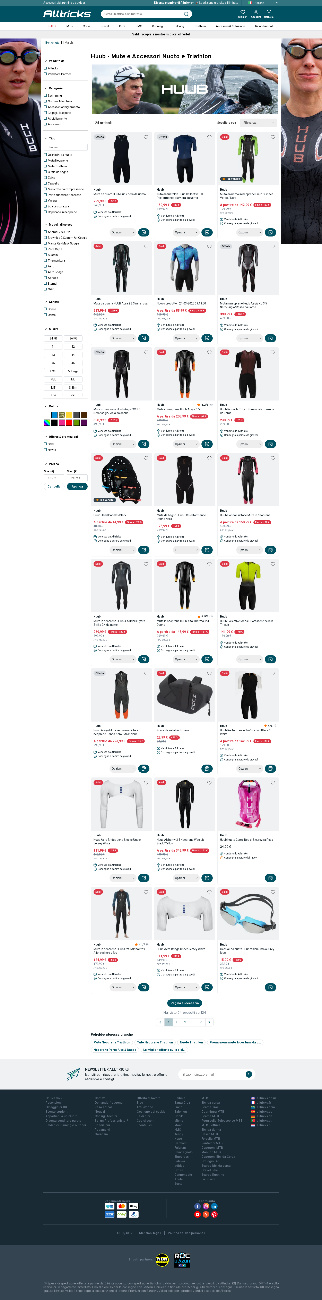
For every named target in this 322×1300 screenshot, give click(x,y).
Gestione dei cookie (151, 1111)
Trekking (178, 26)
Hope (178, 1138)
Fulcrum (180, 1147)
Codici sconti (146, 1120)
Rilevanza (258, 122)
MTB (70, 26)
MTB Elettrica (210, 1125)
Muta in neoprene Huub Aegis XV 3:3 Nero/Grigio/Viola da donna (117, 411)
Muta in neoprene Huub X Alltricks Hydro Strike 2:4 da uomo (119, 622)
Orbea (178, 1170)
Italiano (262, 3)
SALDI (52, 26)
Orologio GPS (210, 1161)
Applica (77, 486)
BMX (139, 26)
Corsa (86, 26)
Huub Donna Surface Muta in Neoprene (245, 515)
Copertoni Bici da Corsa (218, 1156)
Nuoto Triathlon (191, 1042)
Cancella (54, 486)
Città (122, 26)
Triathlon (200, 26)
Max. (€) (72, 471)
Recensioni (54, 1102)
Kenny (178, 1134)
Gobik (178, 1116)
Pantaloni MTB (212, 1143)
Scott (178, 1183)
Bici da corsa (210, 1102)
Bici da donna (211, 1129)
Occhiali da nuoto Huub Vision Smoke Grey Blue (247, 950)
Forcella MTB (210, 1138)
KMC (177, 1129)
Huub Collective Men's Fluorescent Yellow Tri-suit (246, 622)
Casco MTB (209, 1134)
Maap (178, 1125)
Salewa (179, 1161)
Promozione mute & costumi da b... (235, 1042)
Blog (140, 1102)
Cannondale (183, 1174)
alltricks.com (263, 1107)
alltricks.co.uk (264, 1098)
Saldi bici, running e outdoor (66, 1125)
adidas (179, 1165)
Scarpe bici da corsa (216, 1165)
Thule (178, 1179)
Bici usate (208, 1179)
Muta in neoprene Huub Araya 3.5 (178, 409)
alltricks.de (261, 1116)
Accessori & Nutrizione (230, 26)
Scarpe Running (212, 1174)
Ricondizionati (264, 26)
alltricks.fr (261, 1102)
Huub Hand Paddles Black (110, 515)
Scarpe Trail (210, 1107)
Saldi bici (143, 1116)
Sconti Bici (144, 1125)
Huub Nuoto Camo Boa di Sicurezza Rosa (246, 839)
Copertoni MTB (212, 1147)
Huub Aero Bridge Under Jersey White (181, 949)
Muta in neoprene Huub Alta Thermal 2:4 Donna (183, 622)
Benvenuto (52, 42)
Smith (178, 1107)
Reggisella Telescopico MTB (221, 1120)
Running (157, 26)
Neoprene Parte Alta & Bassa (115, 1049)
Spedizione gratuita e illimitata (196, 2)
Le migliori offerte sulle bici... (164, 1049)
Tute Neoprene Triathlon (155, 1042)
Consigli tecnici (106, 1116)
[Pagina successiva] (209, 1022)
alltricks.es (261, 1111)
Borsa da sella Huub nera (173, 730)
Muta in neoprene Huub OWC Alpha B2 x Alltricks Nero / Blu (119, 950)
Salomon (180, 1111)
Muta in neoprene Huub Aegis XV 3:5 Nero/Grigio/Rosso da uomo (243, 305)
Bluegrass (181, 1156)
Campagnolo (183, 1152)
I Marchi (68, 42)
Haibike (179, 1098)
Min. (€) (49, 471)
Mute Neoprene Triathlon (112, 1042)
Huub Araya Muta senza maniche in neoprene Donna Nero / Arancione (116, 732)
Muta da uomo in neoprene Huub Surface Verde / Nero (246, 195)
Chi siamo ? (54, 1098)
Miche (178, 1120)
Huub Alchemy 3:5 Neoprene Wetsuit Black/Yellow (180, 841)
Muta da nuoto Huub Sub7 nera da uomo (120, 194)
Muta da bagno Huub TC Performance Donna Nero (181, 517)
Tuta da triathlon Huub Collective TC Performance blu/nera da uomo (180, 195)
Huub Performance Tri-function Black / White (245, 732)
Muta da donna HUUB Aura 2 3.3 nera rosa (121, 303)
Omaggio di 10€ (57, 1107)
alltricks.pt (261, 1120)
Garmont (180, 1143)
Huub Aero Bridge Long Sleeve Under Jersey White (117, 841)
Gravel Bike (209, 1170)
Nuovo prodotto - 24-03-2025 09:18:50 (181, 303)
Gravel (105, 26)
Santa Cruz (182, 1102)
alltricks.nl (261, 1125)
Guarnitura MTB (212, 1111)
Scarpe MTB (210, 1116)
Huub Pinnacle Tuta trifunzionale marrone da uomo (247, 411)
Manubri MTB (211, 1152)
